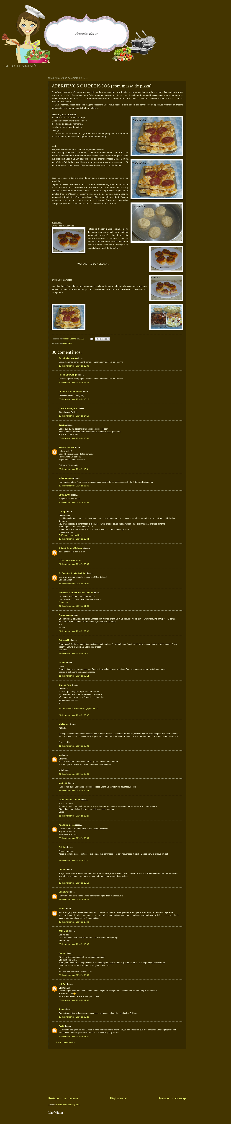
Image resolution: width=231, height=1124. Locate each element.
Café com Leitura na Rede (70, 535)
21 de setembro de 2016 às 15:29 (74, 816)
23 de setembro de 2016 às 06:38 (74, 975)
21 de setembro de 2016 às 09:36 (74, 774)
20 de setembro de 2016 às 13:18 (74, 399)
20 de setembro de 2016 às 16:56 (74, 502)
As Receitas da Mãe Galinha (72, 573)
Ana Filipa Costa (66, 825)
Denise (62, 953)
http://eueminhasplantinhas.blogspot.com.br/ (78, 708)
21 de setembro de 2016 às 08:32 (74, 746)
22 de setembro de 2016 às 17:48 (74, 922)
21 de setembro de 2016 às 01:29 (74, 584)
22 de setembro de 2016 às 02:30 (74, 838)
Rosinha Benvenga (68, 358)
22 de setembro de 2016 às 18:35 (74, 944)
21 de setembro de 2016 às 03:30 (74, 653)
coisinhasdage (66, 478)
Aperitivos (67, 343)
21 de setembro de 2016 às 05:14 (74, 676)
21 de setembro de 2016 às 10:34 (74, 790)
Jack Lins (63, 931)
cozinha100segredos (69, 408)
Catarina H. (64, 640)
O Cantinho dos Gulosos (70, 548)
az (60, 755)
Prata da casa (65, 615)
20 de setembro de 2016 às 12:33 (74, 366)
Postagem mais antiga (172, 1098)
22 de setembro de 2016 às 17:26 (74, 899)
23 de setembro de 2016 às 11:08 (74, 1000)
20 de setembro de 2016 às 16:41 (74, 469)
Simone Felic (65, 685)
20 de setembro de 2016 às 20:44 (74, 539)
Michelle (63, 662)
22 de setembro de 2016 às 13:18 (74, 883)
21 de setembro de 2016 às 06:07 (74, 715)
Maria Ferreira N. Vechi (69, 799)
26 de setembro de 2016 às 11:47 (74, 1036)
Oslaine (62, 847)
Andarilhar (63, 602)
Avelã (61, 1026)
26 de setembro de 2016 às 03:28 (74, 1017)
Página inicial (118, 1098)
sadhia (62, 908)
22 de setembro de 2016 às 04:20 (74, 860)
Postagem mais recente (63, 1098)
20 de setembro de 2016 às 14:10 (74, 416)
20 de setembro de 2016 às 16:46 (74, 486)
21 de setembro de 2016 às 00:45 (74, 564)
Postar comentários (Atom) (68, 1104)
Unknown (63, 892)
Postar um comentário (65, 1042)
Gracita (62, 425)
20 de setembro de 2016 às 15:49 (74, 438)
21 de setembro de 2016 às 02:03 (74, 631)
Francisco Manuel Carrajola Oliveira (76, 592)
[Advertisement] (117, 1072)
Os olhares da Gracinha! (70, 391)
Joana (61, 1009)
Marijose (63, 783)
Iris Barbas (64, 724)
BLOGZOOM (65, 495)
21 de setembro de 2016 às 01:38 (74, 606)
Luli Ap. (62, 511)
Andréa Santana (66, 447)
